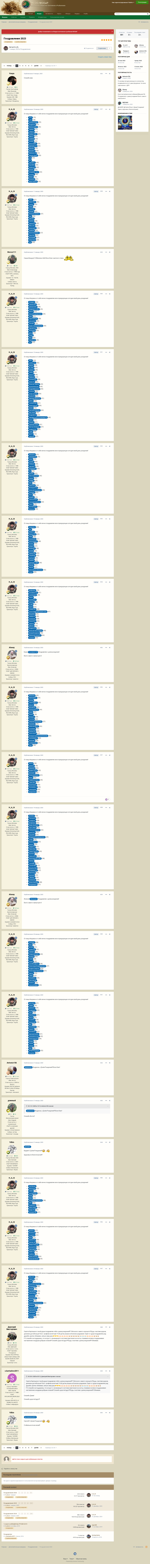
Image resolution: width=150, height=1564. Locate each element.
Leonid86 (31, 863)
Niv (30, 160)
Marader (31, 148)
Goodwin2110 (33, 592)
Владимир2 (32, 1286)
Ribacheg (32, 695)
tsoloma (31, 391)
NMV (30, 360)
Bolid (30, 1195)
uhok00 (31, 141)
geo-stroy (32, 1003)
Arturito (31, 169)
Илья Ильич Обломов (35, 570)
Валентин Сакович (34, 1284)
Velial (30, 206)
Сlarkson (31, 377)
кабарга (31, 132)
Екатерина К (32, 506)
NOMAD (31, 497)
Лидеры (77, 13)
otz (30, 342)
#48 (101, 1327)
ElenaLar (31, 509)
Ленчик (31, 565)
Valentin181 (32, 304)
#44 (101, 1142)
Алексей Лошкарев (35, 490)
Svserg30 (31, 492)
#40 (101, 934)
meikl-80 (31, 139)
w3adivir (31, 370)
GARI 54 (31, 1279)
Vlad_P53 (31, 235)
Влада (31, 1041)
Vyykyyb (31, 129)
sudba (31, 372)
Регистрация (142, 2)
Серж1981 (32, 782)
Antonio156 (12, 1063)
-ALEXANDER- (33, 738)
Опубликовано (33, 73)
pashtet (31, 473)
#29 (101, 252)
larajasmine (32, 792)
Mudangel (32, 548)
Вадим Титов (33, 770)
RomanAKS (32, 1027)
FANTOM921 (32, 698)
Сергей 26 (32, 340)
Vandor (31, 204)
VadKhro (31, 1254)
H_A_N (16, 47)
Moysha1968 (33, 868)
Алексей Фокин (34, 1259)
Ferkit (30, 959)
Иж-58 (31, 763)
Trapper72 (32, 846)
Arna (30, 1237)
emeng (31, 700)
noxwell (31, 461)
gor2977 (31, 1230)
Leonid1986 (32, 865)
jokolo (31, 401)
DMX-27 (31, 136)
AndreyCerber (96, 1535)
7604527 (31, 952)
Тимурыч (126, 51)
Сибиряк (31, 464)
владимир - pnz (33, 172)
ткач (30, 1012)
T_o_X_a (31, 719)
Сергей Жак (32, 1291)
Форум (39, 13)
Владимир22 (33, 884)
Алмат (31, 177)
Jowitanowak (33, 743)
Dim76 (31, 1017)
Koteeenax (32, 880)
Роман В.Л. (32, 1205)
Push (30, 1281)
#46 (101, 1222)
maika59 (31, 230)
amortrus (31, 1296)
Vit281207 (32, 167)
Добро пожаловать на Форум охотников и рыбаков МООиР (57, 31)
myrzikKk (31, 165)
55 (9, 1114)
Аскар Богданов (34, 633)
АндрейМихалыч (34, 389)
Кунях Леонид (33, 1256)
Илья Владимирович (35, 314)
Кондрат (31, 302)
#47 (101, 1268)
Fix (30, 471)
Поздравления (25, 49)
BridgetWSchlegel (34, 1050)
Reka (30, 1198)
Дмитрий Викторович (12, 1328)
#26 (101, 73)
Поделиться (88, 48)
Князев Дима (33, 155)
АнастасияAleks (34, 233)
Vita (30, 216)
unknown (31, 436)
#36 (101, 687)
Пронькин (32, 818)
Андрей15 (32, 124)
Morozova (32, 1188)
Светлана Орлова (34, 410)
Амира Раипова (33, 1244)
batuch (31, 705)
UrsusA (31, 211)
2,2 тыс (10, 1156)
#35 (101, 647)
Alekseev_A (32, 153)
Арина (31, 1300)
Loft (30, 120)
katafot (31, 365)
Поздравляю (8, 1534)
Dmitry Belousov (34, 775)
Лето (30, 495)
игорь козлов (33, 393)
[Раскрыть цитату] (27, 1106)
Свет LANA (32, 827)
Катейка (31, 816)
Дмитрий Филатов (34, 398)
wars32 (31, 567)
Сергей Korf (32, 328)
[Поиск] (125, 14)
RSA (30, 483)
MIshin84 (31, 740)
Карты (59, 13)
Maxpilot (31, 532)
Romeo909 (32, 539)
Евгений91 (32, 1315)
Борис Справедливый (35, 326)
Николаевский (33, 476)
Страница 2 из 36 (50, 65)
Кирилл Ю (32, 223)
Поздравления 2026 (10, 1492)
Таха (30, 945)
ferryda (31, 1288)
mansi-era (32, 485)
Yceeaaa (31, 637)
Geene (31, 597)
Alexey (12, 647)
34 (31, 1513)
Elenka (31, 714)
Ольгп (31, 504)
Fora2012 (32, 1235)
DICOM (31, 551)
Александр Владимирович (37, 966)
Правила (32, 17)
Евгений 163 (32, 1212)
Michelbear (32, 1031)
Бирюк (31, 973)
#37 (101, 755)
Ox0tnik (31, 1043)
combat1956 (32, 403)
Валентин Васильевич (35, 1303)
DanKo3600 (32, 1293)
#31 (101, 352)
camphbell (32, 555)
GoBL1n (31, 1251)
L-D (30, 158)
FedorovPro (32, 856)
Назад (9, 65)
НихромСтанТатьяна (35, 721)
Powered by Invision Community (75, 1561)
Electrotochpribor (34, 214)
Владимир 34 (33, 870)
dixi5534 (31, 853)
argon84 (94, 1524)
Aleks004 (31, 768)
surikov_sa (32, 363)
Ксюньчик (32, 619)
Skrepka (31, 422)
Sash (30, 316)
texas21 (31, 1029)
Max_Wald (32, 412)
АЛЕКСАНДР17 (33, 726)
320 (9, 1343)
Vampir (31, 478)
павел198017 (33, 702)
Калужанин (32, 468)
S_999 (31, 604)
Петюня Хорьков (34, 830)
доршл (31, 844)
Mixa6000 (32, 614)
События (14, 17)
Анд (30, 337)
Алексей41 (32, 228)
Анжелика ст (33, 842)
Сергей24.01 (32, 1310)
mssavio (31, 174)
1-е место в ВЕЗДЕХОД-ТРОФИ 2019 (15, 1523)
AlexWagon (32, 600)
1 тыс (9, 266)
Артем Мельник (34, 386)
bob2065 (31, 942)
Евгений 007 (32, 379)
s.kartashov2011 (12, 1371)
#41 (101, 995)
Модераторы (42, 17)
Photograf (32, 330)
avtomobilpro (33, 541)
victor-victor (32, 733)
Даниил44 (32, 1240)
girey (30, 333)
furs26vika (32, 728)
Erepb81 (31, 560)
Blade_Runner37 (33, 825)
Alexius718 (32, 534)
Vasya (11, 73)
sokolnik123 (32, 457)
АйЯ (30, 1203)
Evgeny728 (32, 553)
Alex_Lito (31, 225)
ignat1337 (32, 832)
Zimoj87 (31, 323)
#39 (101, 894)
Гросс (31, 420)
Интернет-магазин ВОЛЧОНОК (38, 736)
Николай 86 (32, 980)
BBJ (30, 1024)
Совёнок (31, 209)
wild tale (31, 218)
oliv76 (31, 607)
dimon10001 (32, 143)
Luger (30, 431)
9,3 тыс (8, 1076)
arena (30, 459)
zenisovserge (33, 499)
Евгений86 (32, 237)
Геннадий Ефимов (34, 502)
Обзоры (67, 13)
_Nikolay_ (32, 877)
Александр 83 (33, 405)
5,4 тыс (8, 661)
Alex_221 (31, 1277)
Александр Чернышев (36, 971)
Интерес (31, 717)
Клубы (86, 13)
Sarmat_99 (32, 1242)
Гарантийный (33, 318)
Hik (30, 242)
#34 (101, 582)
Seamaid (31, 875)
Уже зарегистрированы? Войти (123, 2)
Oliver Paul (32, 240)
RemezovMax (33, 127)
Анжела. (31, 982)
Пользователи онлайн (57, 17)
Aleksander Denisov (35, 635)
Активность (49, 13)
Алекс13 (31, 382)
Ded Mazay (32, 1186)
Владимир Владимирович (37, 837)
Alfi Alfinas (32, 707)
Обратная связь (81, 1558)
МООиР (30, 13)
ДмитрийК (32, 1312)
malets (31, 1005)
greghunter (32, 590)
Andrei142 (32, 949)
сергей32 (32, 466)
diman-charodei (33, 882)
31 (31, 1503)
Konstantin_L (33, 787)
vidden (31, 1191)
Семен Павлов (33, 851)
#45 (101, 1178)
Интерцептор (33, 487)
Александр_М (33, 1038)
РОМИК (31, 480)
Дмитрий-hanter (33, 1034)
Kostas (31, 543)
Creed (30, 572)
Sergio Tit (31, 1210)
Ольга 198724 (33, 1308)
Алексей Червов (34, 384)
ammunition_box (34, 1036)
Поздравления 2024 (10, 1513)
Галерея (22, 17)
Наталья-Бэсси (33, 709)
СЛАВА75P (32, 609)
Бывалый (32, 1232)
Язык (65, 1558)
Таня (30, 745)
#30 (101, 293)
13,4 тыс (8, 1384)
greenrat (31, 766)
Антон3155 (32, 1247)
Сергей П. (32, 162)
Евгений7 (32, 773)
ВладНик (31, 1053)
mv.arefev (32, 1019)
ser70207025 (33, 1193)
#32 (101, 446)
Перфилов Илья (34, 780)
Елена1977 (32, 621)
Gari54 (31, 1317)
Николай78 (32, 1249)
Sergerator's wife (34, 309)
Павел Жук (32, 849)
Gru (30, 529)
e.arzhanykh (32, 595)
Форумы (4, 17)
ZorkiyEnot (32, 820)
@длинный (28, 1067)
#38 (101, 807)
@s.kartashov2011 (30, 1417)
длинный (31, 1008)
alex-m (31, 311)
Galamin (31, 623)
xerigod (31, 546)
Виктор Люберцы (34, 427)
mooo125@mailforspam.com (37, 611)
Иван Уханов (33, 181)
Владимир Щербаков (35, 1200)
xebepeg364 (32, 789)
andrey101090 (33, 122)
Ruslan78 (31, 396)
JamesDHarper (33, 985)
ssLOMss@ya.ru (34, 963)
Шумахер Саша (33, 424)
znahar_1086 (32, 134)
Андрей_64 (32, 628)
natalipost (32, 616)
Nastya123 (32, 731)
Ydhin (11, 1142)
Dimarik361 (32, 978)
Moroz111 (11, 252)
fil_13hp (31, 367)
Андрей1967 (32, 429)
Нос (30, 1048)
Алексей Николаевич (35, 630)
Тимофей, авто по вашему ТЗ (38, 417)
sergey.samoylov (34, 954)
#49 (101, 1371)
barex (30, 712)
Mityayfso (32, 454)
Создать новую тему (105, 57)
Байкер (31, 861)
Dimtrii (31, 408)
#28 (101, 191)
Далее (36, 65)
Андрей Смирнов (34, 968)
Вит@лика (32, 823)
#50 (101, 1412)
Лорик (31, 961)
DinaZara (31, 179)
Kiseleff (31, 956)
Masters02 (32, 1022)
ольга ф (31, 602)
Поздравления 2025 (10, 1503)
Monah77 (32, 150)
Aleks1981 (32, 202)
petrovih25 (32, 321)
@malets (27, 1147)
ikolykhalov (32, 1010)
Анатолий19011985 (35, 858)
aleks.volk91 (32, 1207)
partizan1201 (33, 307)
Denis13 (31, 375)
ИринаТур (32, 872)
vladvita (31, 221)
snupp (31, 839)
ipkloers (31, 626)
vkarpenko (32, 527)
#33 (101, 518)
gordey (31, 947)
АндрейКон (32, 415)
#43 (101, 1100)
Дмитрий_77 (32, 146)
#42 (101, 1063)
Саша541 (32, 835)
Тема (71, 1558)
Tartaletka (32, 724)
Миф (30, 536)
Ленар (31, 335)
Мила (30, 777)
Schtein (31, 1046)
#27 (101, 109)
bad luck (31, 558)
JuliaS (31, 975)
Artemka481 (32, 1298)
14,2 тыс (8, 123)
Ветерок (31, 1305)
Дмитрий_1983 (33, 563)
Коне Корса (32, 785)
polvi (30, 117)
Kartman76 (32, 1015)
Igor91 (31, 434)
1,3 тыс (10, 87)
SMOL (31, 199)
